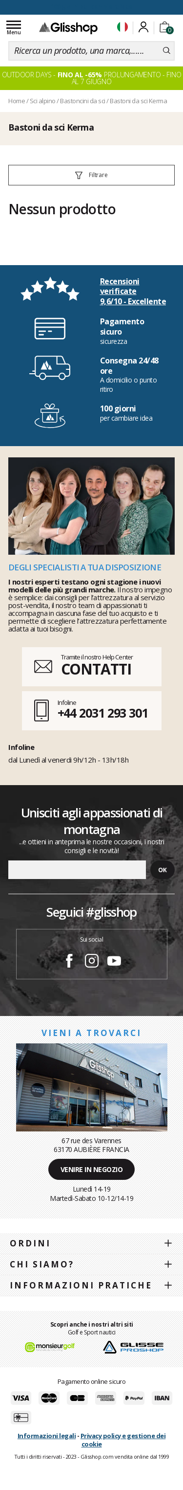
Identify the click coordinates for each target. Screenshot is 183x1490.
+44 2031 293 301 (103, 712)
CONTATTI (96, 669)
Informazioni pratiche (81, 1285)
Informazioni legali (47, 1435)
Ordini (30, 1243)
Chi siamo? (42, 1264)
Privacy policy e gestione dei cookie (123, 1439)
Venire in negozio (92, 1169)
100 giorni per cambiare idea (92, 6)
